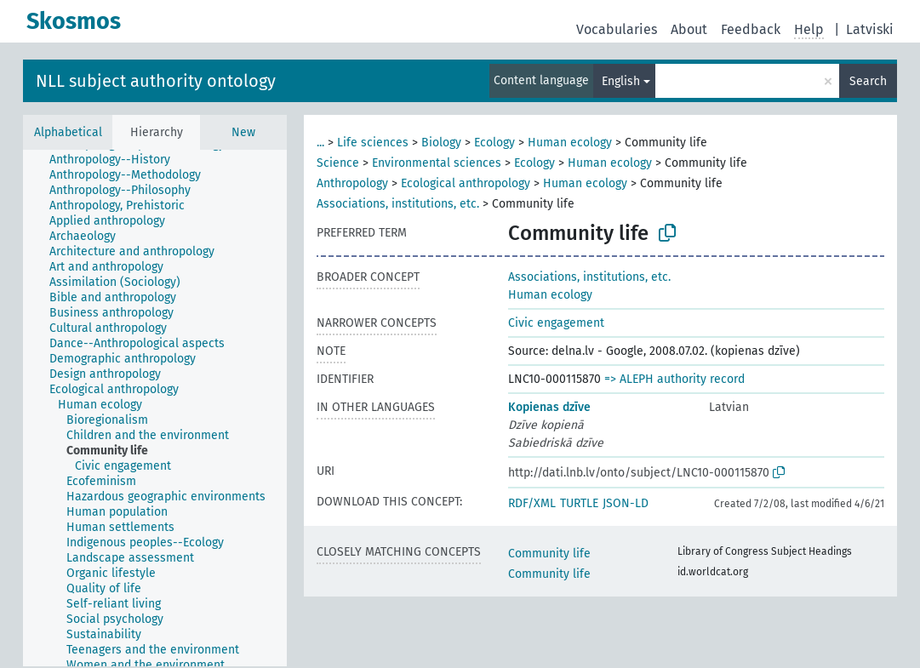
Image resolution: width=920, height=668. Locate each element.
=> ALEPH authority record (674, 379)
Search (868, 81)
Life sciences (373, 142)
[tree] (155, 408)
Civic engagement (556, 323)
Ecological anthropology (465, 183)
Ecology (494, 142)
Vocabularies (616, 29)
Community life (549, 553)
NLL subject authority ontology (156, 81)
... (320, 142)
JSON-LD (626, 503)
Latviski (870, 29)
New (243, 132)
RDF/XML (532, 503)
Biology (441, 142)
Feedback (750, 29)
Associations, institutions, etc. (398, 204)
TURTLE (579, 503)
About (689, 29)
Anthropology (352, 183)
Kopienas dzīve (549, 407)
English (621, 81)
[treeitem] (117, 160)
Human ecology (570, 142)
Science (338, 163)
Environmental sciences (436, 163)
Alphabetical (68, 132)
